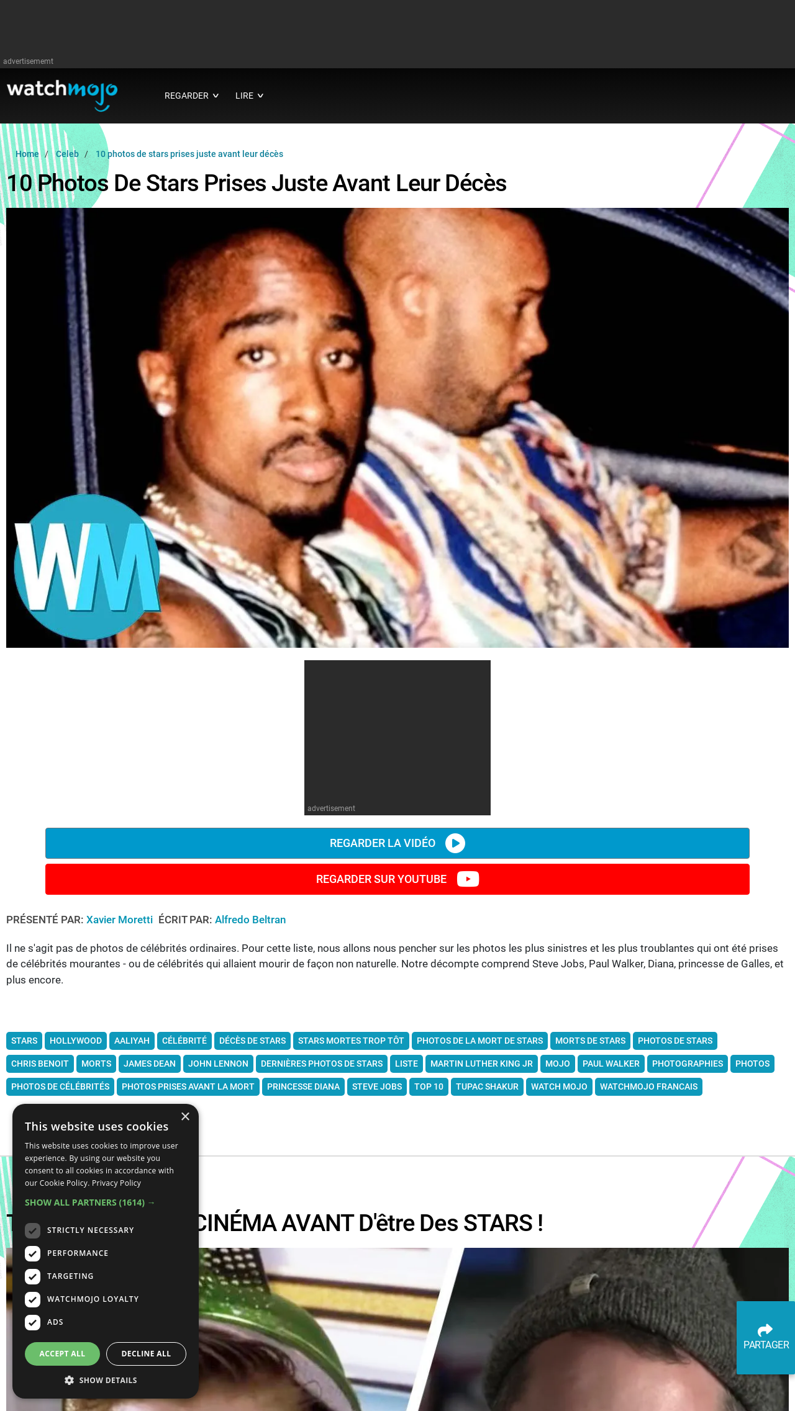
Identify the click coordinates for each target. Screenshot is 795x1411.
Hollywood (76, 1041)
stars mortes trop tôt (351, 1041)
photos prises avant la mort (188, 1086)
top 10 (428, 1086)
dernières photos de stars (322, 1063)
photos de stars (675, 1041)
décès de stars (252, 1041)
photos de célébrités (60, 1086)
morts (96, 1063)
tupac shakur (487, 1086)
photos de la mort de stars (480, 1041)
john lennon (218, 1063)
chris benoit (40, 1063)
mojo (557, 1063)
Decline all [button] (146, 1353)
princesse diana (303, 1086)
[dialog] (105, 1251)
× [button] (184, 1117)
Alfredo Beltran (250, 919)
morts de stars (590, 1041)
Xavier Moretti (120, 919)
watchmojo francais (648, 1086)
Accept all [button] (63, 1353)
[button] (105, 1202)
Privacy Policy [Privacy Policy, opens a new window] (116, 1183)
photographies (687, 1063)
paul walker (611, 1063)
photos (752, 1063)
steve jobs (377, 1086)
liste (406, 1063)
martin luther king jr (481, 1063)
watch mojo (559, 1086)
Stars (24, 1041)
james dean (150, 1063)
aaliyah (132, 1041)
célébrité (184, 1041)
